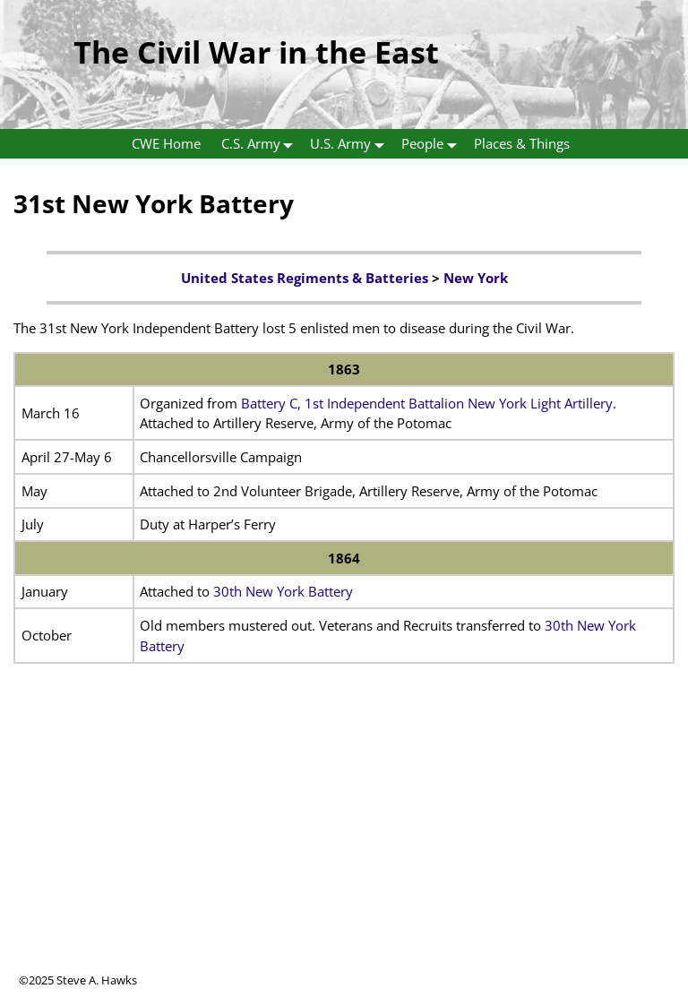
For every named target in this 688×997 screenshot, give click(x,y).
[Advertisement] (344, 846)
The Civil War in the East (256, 52)
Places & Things (522, 143)
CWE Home (166, 143)
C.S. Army (261, 144)
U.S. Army (350, 144)
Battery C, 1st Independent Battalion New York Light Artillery (427, 403)
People (432, 144)
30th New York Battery (283, 591)
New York (475, 278)
